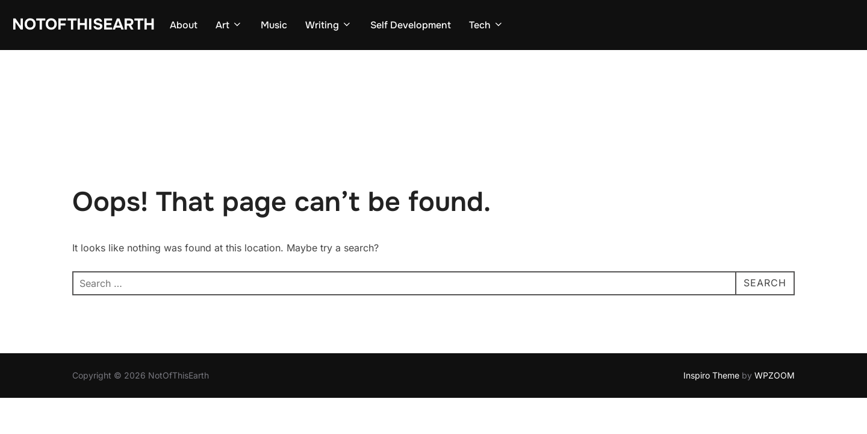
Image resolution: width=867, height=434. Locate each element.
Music (274, 25)
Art (229, 25)
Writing (328, 25)
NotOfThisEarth (83, 24)
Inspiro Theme (711, 325)
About (183, 25)
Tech (486, 25)
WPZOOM (774, 325)
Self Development (410, 25)
